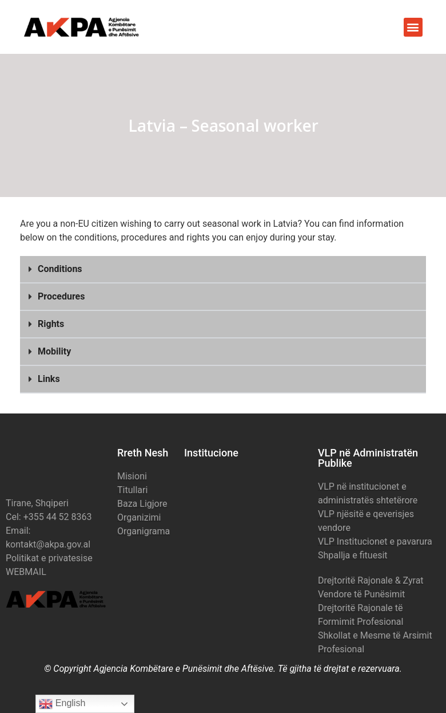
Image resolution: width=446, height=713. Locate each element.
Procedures (61, 296)
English (62, 704)
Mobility (54, 351)
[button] (413, 27)
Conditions (60, 268)
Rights (51, 323)
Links (49, 378)
